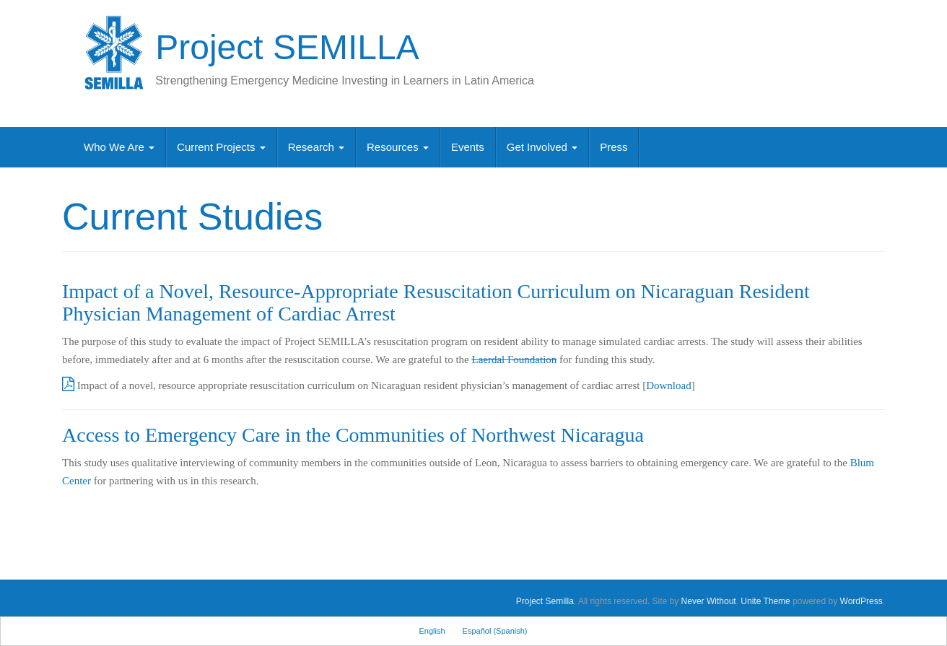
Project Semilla (545, 601)
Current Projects (221, 147)
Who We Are (119, 147)
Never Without (708, 601)
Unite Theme (765, 601)
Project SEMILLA (287, 47)
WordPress (861, 601)
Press (613, 147)
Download (668, 385)
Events (467, 147)
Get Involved (542, 147)
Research (316, 147)
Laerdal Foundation (514, 359)
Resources (398, 147)
